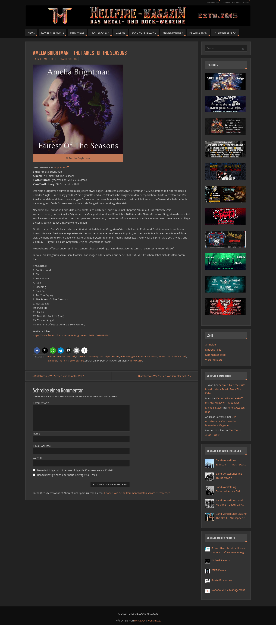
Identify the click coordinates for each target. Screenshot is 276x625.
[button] (37, 350)
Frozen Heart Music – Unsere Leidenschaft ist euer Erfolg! (228, 550)
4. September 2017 (45, 59)
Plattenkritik (51, 360)
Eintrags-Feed (213, 349)
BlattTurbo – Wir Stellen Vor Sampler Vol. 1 (59, 376)
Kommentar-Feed (215, 354)
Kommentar (41, 403)
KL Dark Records (221, 560)
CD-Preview (92, 356)
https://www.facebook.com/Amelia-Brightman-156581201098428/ (71, 335)
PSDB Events (218, 570)
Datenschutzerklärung (235, 2)
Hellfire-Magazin (128, 356)
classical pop (105, 356)
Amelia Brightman (56, 356)
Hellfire (115, 356)
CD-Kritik (80, 356)
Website (37, 458)
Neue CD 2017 (166, 356)
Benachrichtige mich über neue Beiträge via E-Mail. (67, 475)
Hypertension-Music (148, 356)
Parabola (139, 620)
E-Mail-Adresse (42, 446)
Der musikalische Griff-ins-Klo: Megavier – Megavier (220, 421)
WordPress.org (213, 359)
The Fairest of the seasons (71, 360)
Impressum (211, 2)
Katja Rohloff (61, 167)
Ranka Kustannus (221, 580)
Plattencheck (68, 59)
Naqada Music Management (228, 590)
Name (36, 433)
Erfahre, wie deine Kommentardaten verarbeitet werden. (137, 493)
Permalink (136, 360)
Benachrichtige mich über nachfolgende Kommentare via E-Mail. (75, 470)
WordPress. (154, 620)
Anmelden (211, 344)
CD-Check (70, 356)
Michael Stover (214, 407)
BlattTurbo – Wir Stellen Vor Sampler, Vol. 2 (164, 376)
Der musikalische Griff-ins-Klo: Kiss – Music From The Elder (225, 389)
